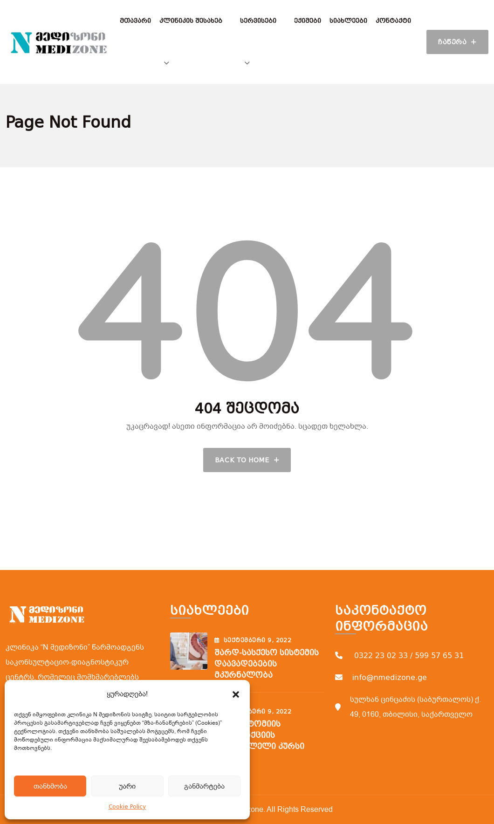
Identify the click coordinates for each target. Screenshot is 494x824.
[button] (235, 694)
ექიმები (307, 20)
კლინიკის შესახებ (190, 20)
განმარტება (204, 786)
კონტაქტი (393, 20)
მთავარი (135, 20)
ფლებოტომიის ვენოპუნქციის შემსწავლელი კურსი (259, 735)
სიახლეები (348, 20)
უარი (127, 786)
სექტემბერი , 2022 (252, 640)
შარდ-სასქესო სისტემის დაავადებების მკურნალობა (266, 664)
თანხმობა (50, 786)
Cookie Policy (127, 806)
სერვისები (258, 20)
